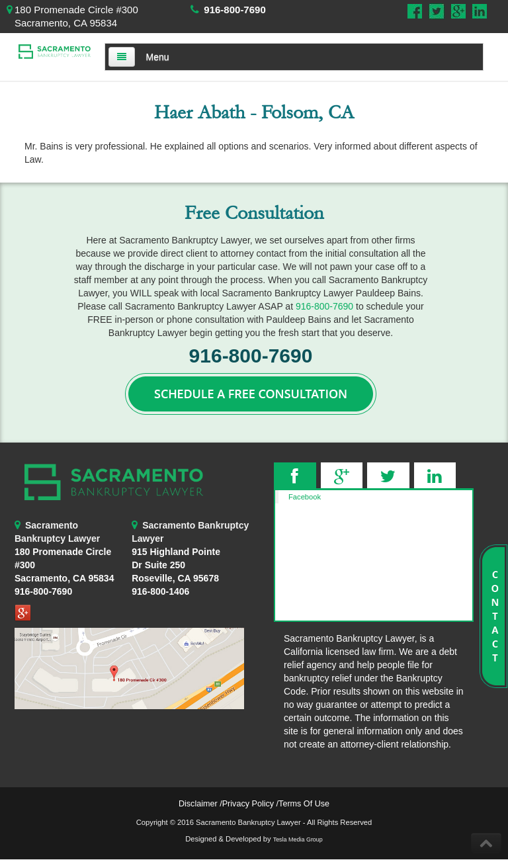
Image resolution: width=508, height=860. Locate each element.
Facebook (304, 497)
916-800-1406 (160, 591)
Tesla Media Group (298, 839)
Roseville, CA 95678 (176, 564)
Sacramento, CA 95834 (64, 578)
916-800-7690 (234, 9)
